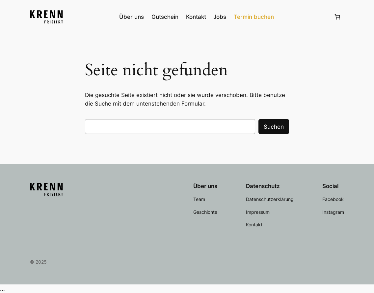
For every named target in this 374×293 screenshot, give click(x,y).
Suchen (274, 126)
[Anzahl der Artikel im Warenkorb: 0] (337, 17)
